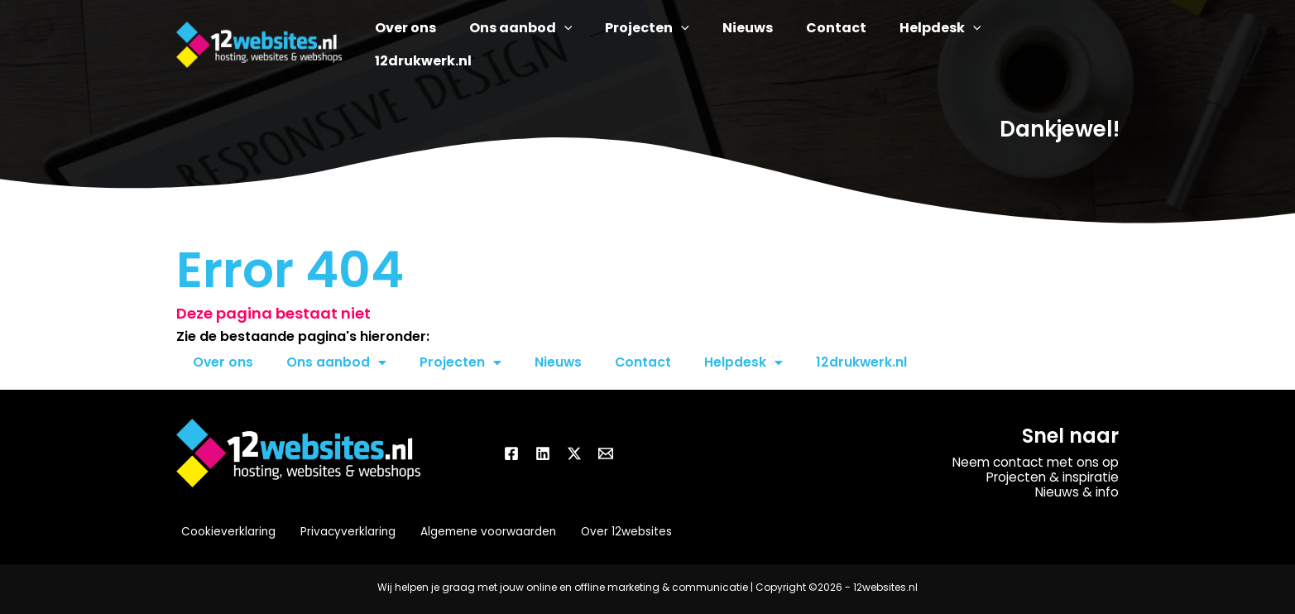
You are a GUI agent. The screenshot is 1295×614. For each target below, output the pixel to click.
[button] (601, 44)
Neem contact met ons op (1032, 462)
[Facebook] (511, 453)
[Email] (605, 453)
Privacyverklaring (340, 532)
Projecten (461, 362)
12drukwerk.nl (864, 362)
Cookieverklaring (223, 532)
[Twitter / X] (574, 453)
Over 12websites (615, 532)
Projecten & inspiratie (1049, 477)
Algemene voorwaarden (479, 532)
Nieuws (559, 362)
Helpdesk (746, 362)
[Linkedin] (542, 453)
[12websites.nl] (259, 43)
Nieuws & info (1076, 491)
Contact (645, 362)
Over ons (223, 362)
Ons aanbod (337, 362)
